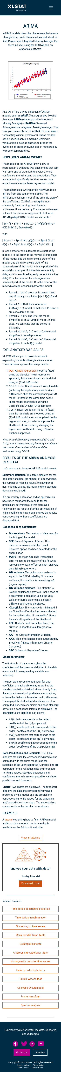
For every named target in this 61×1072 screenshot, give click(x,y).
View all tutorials (30, 837)
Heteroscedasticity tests (30, 970)
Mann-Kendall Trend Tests (30, 935)
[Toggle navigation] (51, 8)
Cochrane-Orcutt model (30, 987)
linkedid (32, 1044)
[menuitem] (17, 1044)
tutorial (9, 819)
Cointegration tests (30, 943)
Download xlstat (30, 883)
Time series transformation (30, 917)
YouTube (41, 1044)
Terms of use (23, 1068)
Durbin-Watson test (31, 979)
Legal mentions (23, 1065)
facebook (16, 1044)
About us (40, 1052)
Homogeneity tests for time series (30, 961)
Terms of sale (37, 1068)
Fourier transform (30, 996)
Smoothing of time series (30, 926)
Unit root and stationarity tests (30, 952)
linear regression (26, 370)
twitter (24, 1044)
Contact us (21, 1052)
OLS (11, 370)
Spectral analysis (30, 1005)
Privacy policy (38, 1065)
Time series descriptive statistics (30, 908)
